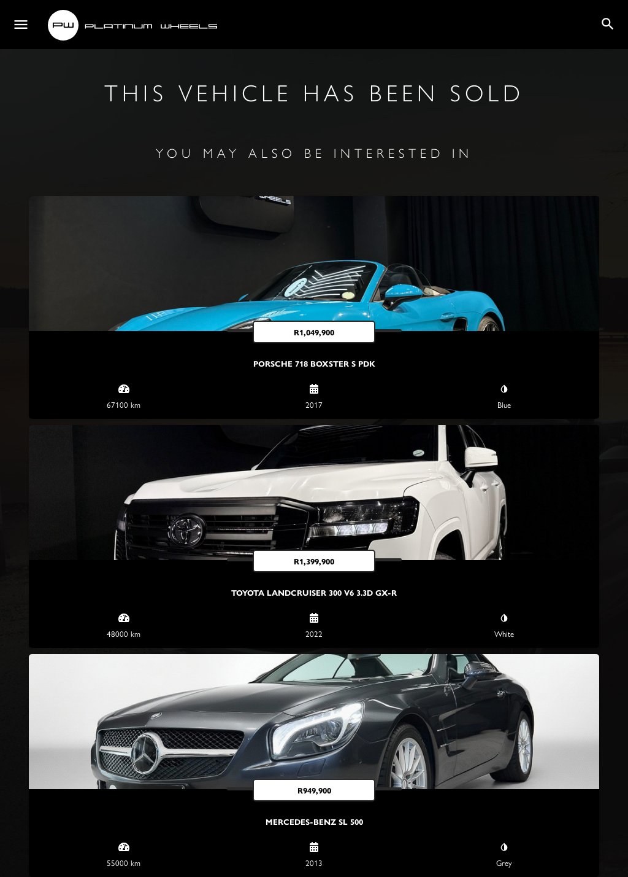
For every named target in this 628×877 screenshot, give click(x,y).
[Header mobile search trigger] (608, 24)
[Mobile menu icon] (20, 24)
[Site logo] (134, 25)
